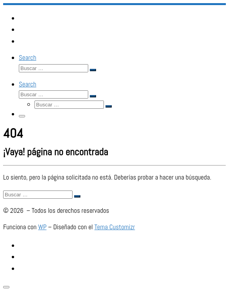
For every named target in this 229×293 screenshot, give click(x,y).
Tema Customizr (115, 227)
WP (42, 227)
